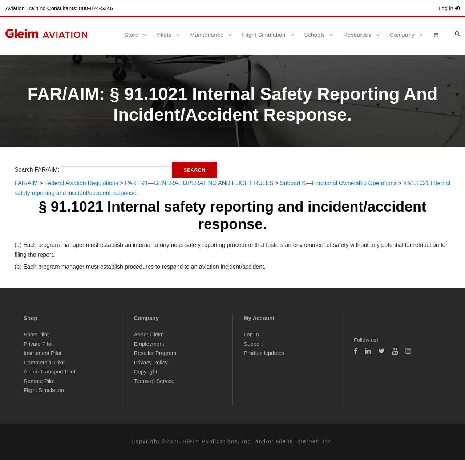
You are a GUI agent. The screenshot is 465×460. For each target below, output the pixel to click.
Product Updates (264, 353)
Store (131, 35)
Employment (149, 344)
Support (253, 344)
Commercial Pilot (44, 362)
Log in (449, 8)
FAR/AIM (26, 183)
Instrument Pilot (42, 353)
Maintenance (206, 35)
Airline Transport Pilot (50, 371)
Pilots (164, 35)
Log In (251, 334)
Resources (357, 35)
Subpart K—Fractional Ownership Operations (338, 183)
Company (402, 35)
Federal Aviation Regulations (81, 183)
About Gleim (149, 334)
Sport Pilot (36, 334)
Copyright (145, 371)
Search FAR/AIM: (37, 170)
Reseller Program (155, 353)
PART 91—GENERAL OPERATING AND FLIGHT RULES (199, 183)
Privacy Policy (151, 362)
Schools (314, 35)
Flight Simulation (263, 35)
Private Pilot (38, 344)
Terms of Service (154, 381)
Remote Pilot (39, 381)
